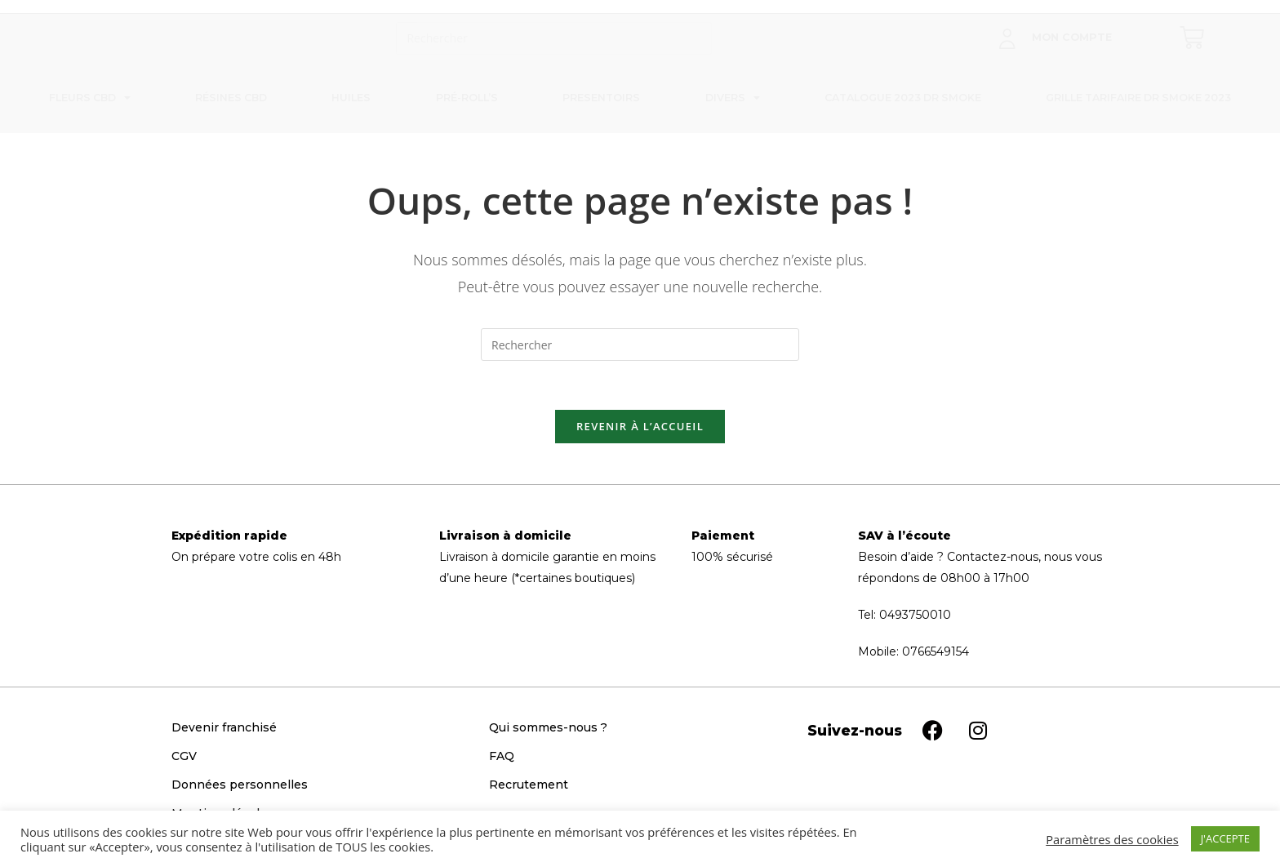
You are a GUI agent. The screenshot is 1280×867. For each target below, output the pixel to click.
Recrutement (528, 784)
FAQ (501, 756)
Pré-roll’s (467, 97)
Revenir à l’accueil (640, 426)
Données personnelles (239, 784)
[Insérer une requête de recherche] (554, 38)
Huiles (351, 97)
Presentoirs (601, 97)
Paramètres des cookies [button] (1112, 839)
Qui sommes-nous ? (548, 727)
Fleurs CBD (90, 98)
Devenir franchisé (224, 727)
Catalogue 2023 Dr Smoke (902, 97)
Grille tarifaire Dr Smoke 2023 (1138, 97)
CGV (184, 756)
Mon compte (1072, 37)
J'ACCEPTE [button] (1225, 838)
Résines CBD (231, 97)
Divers (732, 98)
